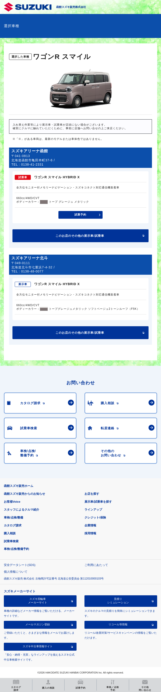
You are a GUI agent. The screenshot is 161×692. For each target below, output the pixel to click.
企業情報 (90, 525)
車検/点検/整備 (13, 517)
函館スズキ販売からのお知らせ (24, 493)
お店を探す (91, 493)
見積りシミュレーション (118, 600)
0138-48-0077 (32, 271)
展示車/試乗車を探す (98, 501)
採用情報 (90, 533)
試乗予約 (80, 214)
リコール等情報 (117, 624)
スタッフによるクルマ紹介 (21, 509)
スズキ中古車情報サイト (38, 646)
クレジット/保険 (95, 517)
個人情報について (15, 571)
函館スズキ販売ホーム (18, 486)
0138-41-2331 (32, 164)
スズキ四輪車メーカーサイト (37, 600)
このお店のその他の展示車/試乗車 (79, 235)
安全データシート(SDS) (19, 565)
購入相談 (10, 533)
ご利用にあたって (96, 565)
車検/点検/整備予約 (16, 549)
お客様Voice (12, 501)
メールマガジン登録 (37, 624)
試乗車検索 (11, 541)
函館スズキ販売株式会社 (71, 7)
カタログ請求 (13, 525)
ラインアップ (93, 509)
